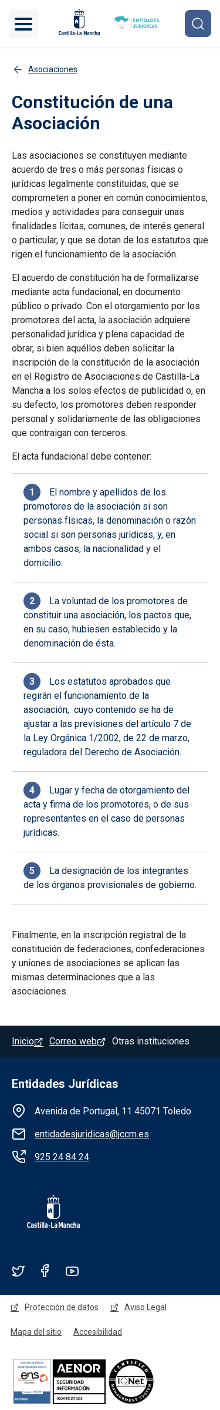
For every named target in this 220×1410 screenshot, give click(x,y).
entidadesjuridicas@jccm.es (92, 1134)
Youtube (72, 1270)
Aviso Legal (145, 1307)
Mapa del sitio (36, 1332)
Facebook (45, 1270)
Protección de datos (62, 1307)
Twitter (18, 1270)
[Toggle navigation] (23, 23)
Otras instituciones (150, 1041)
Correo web (73, 1041)
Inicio (23, 1041)
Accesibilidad (97, 1332)
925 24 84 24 (62, 1157)
